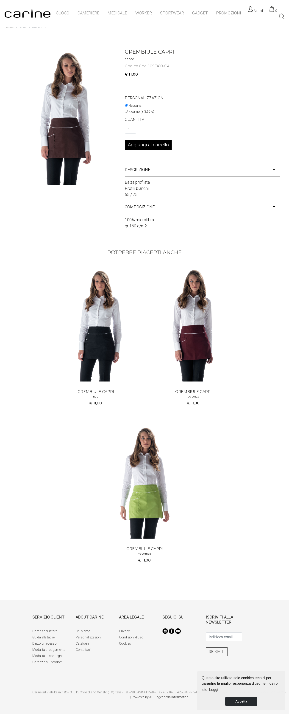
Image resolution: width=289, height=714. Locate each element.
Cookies (125, 643)
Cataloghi (82, 643)
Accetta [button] (241, 701)
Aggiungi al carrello (148, 144)
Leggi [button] (213, 690)
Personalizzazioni (88, 637)
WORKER (143, 13)
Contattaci (83, 649)
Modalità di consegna (48, 656)
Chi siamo (83, 631)
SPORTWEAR (172, 13)
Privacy (124, 631)
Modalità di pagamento (49, 649)
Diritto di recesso (44, 643)
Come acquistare (44, 631)
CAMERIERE (88, 13)
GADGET (200, 13)
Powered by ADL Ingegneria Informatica (160, 697)
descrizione (200, 169)
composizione (200, 206)
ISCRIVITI (217, 651)
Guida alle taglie (43, 637)
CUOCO (62, 13)
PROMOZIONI (228, 13)
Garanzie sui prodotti (47, 662)
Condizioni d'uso (131, 637)
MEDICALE (117, 13)
